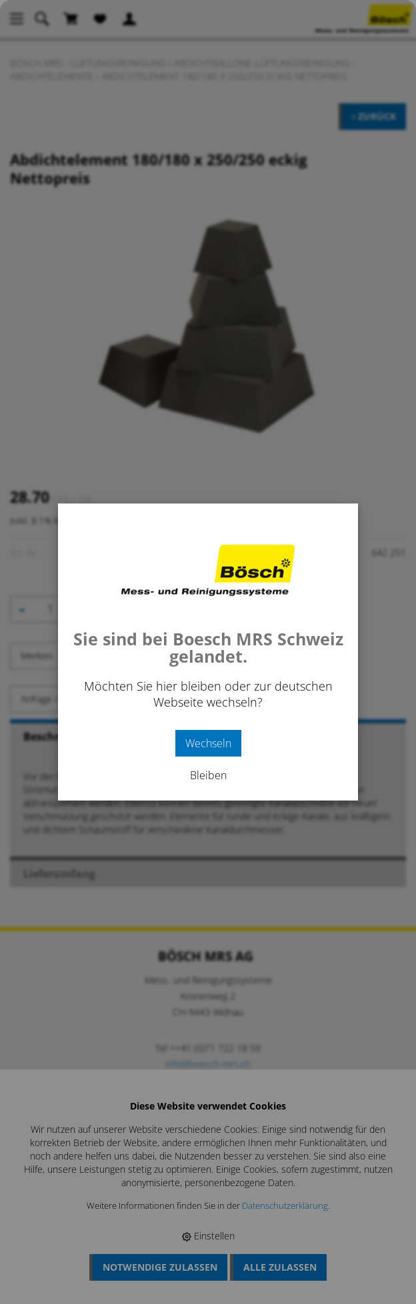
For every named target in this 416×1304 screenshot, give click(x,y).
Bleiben (208, 775)
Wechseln (208, 743)
